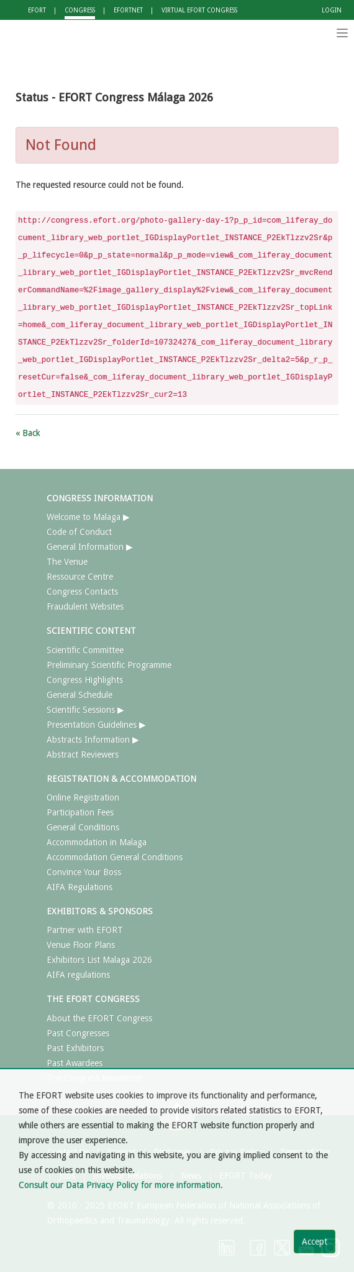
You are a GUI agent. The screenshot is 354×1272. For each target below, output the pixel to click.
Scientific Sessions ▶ (85, 710)
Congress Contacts (82, 592)
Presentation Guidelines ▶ (96, 725)
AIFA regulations (78, 975)
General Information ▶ (90, 547)
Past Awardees (74, 1063)
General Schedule (79, 695)
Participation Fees (80, 812)
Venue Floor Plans (81, 945)
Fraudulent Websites (85, 606)
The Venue (67, 562)
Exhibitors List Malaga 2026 (99, 960)
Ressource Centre (80, 577)
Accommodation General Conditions (115, 857)
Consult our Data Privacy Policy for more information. (121, 1185)
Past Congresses (78, 1033)
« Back (28, 433)
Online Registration (83, 797)
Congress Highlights (85, 680)
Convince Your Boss (84, 872)
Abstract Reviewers (83, 754)
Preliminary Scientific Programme (109, 665)
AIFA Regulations (79, 887)
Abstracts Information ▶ (93, 740)
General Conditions (83, 827)
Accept (314, 1241)
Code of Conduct (79, 532)
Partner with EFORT (85, 930)
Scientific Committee (85, 650)
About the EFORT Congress (99, 1018)
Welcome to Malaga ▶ (88, 517)
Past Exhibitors (75, 1048)
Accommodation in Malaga (97, 842)
